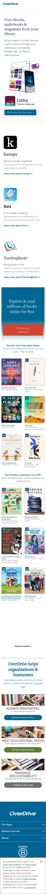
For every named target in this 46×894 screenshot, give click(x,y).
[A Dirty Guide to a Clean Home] (11, 554)
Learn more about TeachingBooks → (22, 277)
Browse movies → (23, 646)
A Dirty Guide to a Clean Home (10, 557)
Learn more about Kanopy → (18, 173)
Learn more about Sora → (16, 225)
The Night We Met (8, 387)
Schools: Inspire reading (23, 750)
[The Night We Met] (11, 385)
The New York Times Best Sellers (23, 345)
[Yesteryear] (35, 423)
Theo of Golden (30, 387)
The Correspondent (8, 463)
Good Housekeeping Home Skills (9, 518)
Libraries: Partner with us (23, 717)
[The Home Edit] (35, 594)
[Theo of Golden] (35, 385)
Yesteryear (29, 425)
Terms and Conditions (12, 865)
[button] (23, 825)
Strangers (28, 463)
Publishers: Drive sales (23, 785)
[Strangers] (35, 461)
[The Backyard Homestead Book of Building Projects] (11, 594)
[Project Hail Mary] (11, 423)
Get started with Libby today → (20, 112)
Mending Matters (31, 517)
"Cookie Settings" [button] (29, 879)
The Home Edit (30, 596)
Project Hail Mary (8, 425)
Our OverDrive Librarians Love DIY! (23, 474)
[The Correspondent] (11, 461)
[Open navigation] (41, 3)
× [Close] (41, 861)
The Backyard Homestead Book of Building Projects (11, 597)
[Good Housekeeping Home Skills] (11, 515)
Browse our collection (23, 329)
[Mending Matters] (35, 515)
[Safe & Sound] (35, 554)
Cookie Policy (30, 888)
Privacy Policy (30, 865)
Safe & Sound (30, 556)
